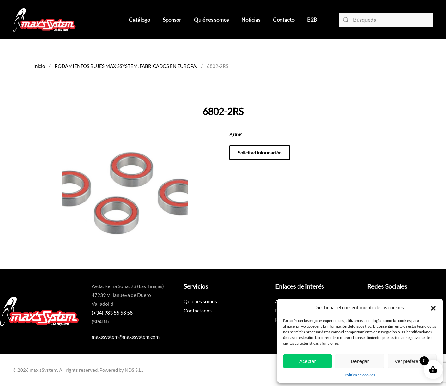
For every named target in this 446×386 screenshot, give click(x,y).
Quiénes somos (211, 19)
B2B (312, 19)
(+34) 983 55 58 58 (112, 313)
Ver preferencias (412, 361)
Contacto (283, 19)
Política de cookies (360, 374)
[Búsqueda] (386, 20)
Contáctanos (198, 310)
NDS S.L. (133, 370)
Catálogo (139, 19)
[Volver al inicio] (44, 19)
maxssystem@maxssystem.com (126, 337)
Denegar (360, 361)
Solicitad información (259, 152)
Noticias (250, 19)
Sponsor (172, 19)
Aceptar (307, 361)
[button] (433, 307)
